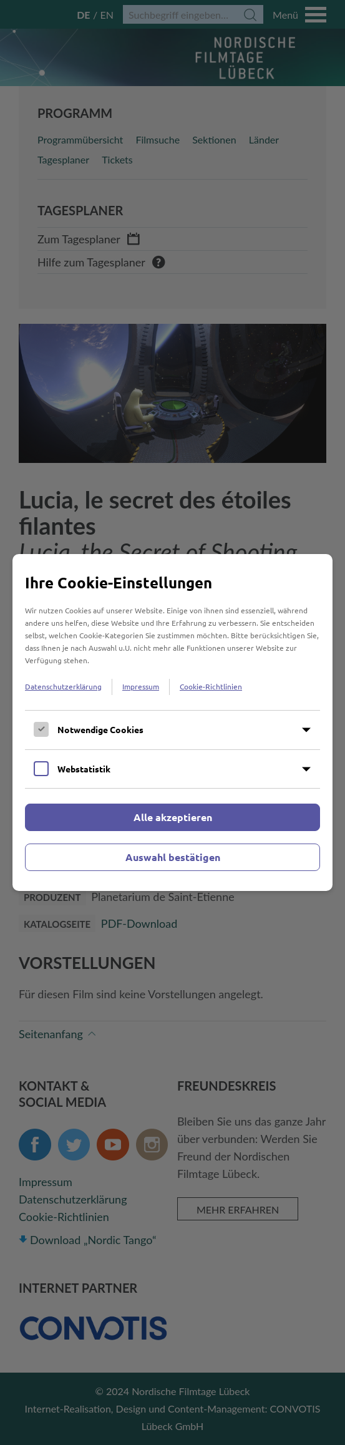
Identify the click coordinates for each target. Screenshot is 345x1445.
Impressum (140, 686)
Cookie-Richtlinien (211, 686)
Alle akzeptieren (173, 817)
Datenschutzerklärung (63, 686)
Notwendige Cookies (100, 729)
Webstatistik (83, 768)
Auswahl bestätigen (172, 857)
